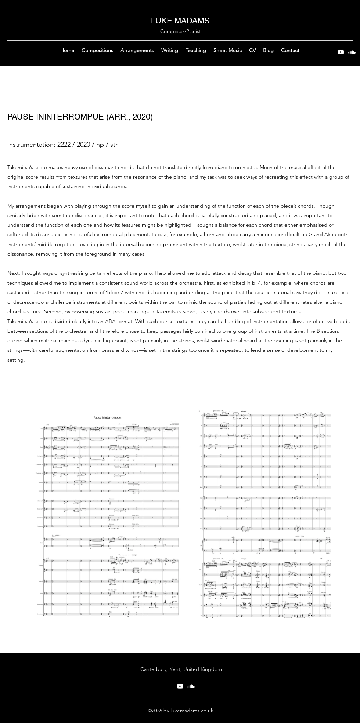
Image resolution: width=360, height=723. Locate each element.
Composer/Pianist (180, 31)
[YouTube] (341, 52)
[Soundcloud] (352, 52)
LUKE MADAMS (180, 20)
